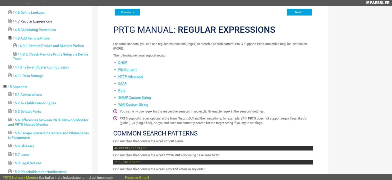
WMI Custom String (133, 104)
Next (298, 12)
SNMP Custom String (134, 98)
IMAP (122, 84)
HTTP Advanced (130, 76)
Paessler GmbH (137, 178)
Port (121, 90)
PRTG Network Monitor (20, 178)
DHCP (123, 62)
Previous (128, 12)
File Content (127, 70)
